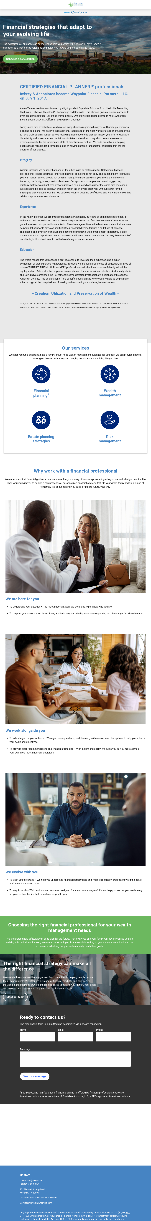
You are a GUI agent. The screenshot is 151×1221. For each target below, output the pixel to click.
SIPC (49, 1216)
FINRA (43, 1216)
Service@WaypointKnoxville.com (36, 1203)
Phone (99, 1029)
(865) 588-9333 (34, 1180)
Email (61, 1029)
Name (23, 1029)
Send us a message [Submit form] (34, 1076)
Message (25, 1049)
